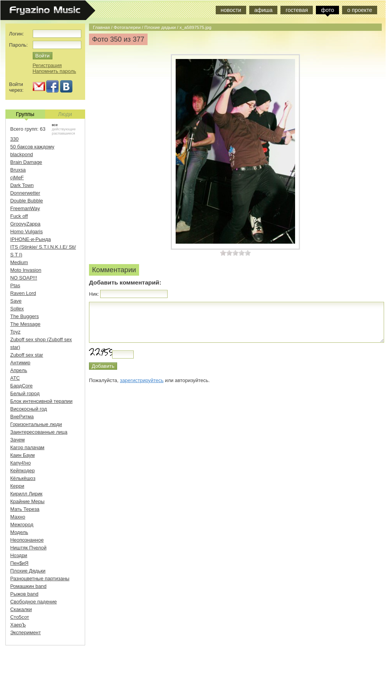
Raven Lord (23, 293)
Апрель (18, 370)
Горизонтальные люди (36, 424)
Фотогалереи (127, 27)
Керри (17, 486)
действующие (64, 129)
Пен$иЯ (19, 563)
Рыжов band (24, 594)
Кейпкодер (22, 470)
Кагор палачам (27, 447)
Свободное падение (33, 602)
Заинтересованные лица (38, 432)
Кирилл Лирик (26, 494)
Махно (17, 517)
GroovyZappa (25, 224)
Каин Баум (22, 455)
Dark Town (22, 185)
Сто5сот (19, 617)
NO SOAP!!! (23, 278)
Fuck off (19, 216)
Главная (101, 27)
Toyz (15, 332)
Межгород (22, 524)
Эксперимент (25, 632)
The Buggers (24, 316)
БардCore (21, 386)
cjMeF (17, 177)
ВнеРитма (22, 416)
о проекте (359, 10)
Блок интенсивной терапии (41, 401)
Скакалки (21, 609)
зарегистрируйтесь (141, 380)
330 (14, 139)
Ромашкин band (28, 586)
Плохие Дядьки (28, 571)
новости (231, 10)
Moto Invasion (26, 270)
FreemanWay (25, 208)
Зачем (17, 440)
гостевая (296, 10)
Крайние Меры (27, 501)
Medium (19, 262)
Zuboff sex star (26, 355)
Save (16, 301)
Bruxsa (18, 170)
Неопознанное (27, 540)
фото (327, 10)
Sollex (17, 309)
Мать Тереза (25, 509)
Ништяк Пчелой (28, 548)
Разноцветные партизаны (40, 578)
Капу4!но (20, 463)
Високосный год (28, 409)
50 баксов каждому (32, 147)
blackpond (21, 154)
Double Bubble (26, 201)
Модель (19, 532)
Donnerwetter (25, 193)
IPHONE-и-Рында (30, 239)
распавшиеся (63, 133)
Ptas (15, 285)
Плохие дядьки (160, 27)
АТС (15, 378)
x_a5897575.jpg (195, 27)
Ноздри (18, 555)
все (55, 125)
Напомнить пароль (54, 71)
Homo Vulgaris (26, 231)
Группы (25, 115)
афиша (263, 10)
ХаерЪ (18, 625)
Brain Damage (26, 162)
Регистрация (47, 65)
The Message (25, 324)
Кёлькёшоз (22, 478)
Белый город (25, 393)
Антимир (20, 362)
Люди (65, 114)
